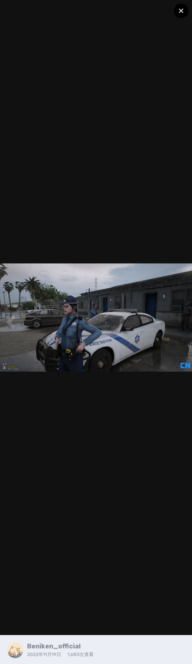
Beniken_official (54, 646)
